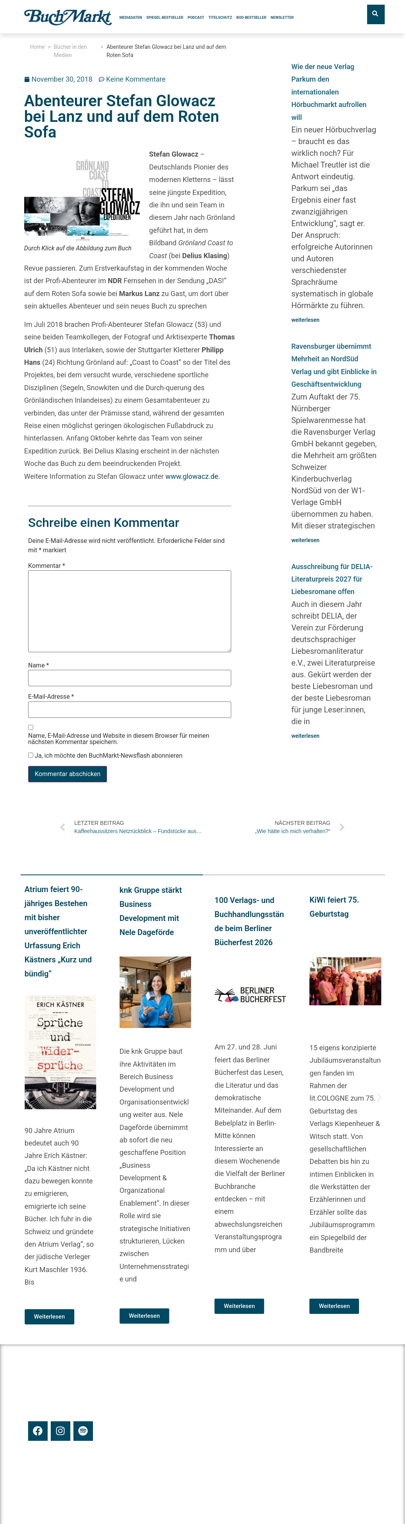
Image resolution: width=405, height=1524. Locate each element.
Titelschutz (220, 17)
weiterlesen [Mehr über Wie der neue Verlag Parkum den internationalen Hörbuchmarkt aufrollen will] (305, 320)
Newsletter (282, 17)
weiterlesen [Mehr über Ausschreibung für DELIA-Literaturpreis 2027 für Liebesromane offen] (305, 736)
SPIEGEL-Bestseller (164, 17)
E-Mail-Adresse (51, 697)
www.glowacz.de (192, 476)
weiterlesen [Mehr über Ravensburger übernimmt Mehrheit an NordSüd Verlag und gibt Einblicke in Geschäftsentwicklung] (305, 540)
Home (37, 47)
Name (38, 665)
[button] (26, 1097)
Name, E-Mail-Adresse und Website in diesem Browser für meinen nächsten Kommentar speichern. (118, 739)
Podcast (195, 17)
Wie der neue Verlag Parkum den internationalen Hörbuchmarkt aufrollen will (328, 91)
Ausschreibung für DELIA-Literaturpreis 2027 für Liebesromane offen (332, 579)
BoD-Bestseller (251, 17)
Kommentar (46, 566)
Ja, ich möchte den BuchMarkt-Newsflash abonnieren (105, 756)
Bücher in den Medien (70, 51)
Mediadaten (131, 17)
